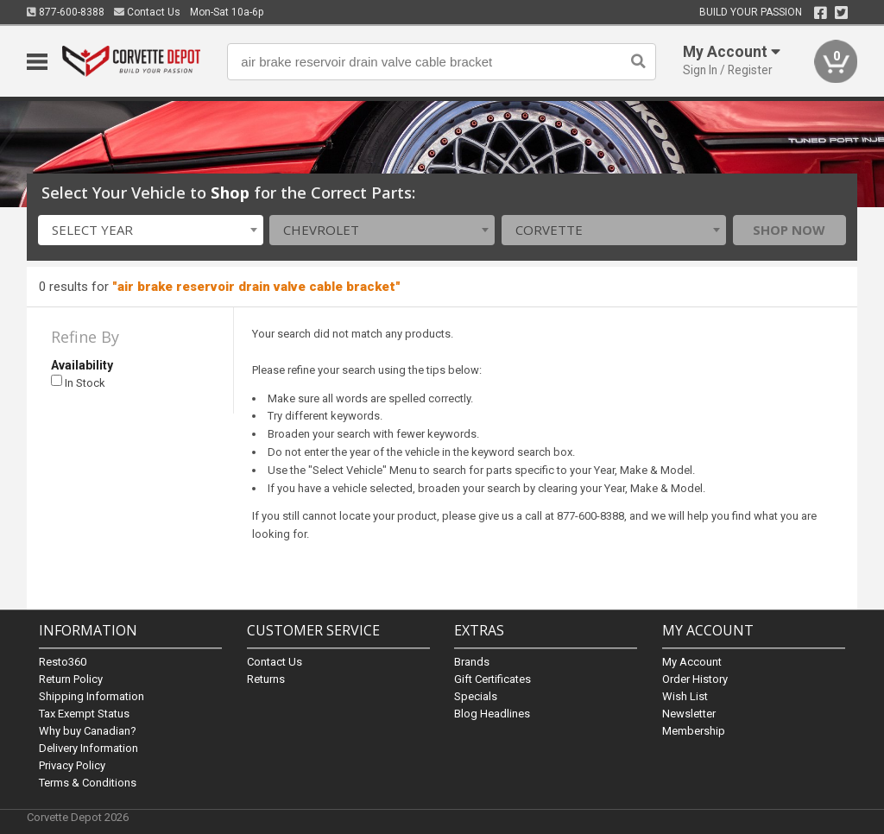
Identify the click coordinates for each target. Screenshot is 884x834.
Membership (693, 730)
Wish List (685, 696)
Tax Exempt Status (84, 713)
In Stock (78, 382)
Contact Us (147, 12)
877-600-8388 (65, 12)
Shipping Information (91, 696)
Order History (695, 679)
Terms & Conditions (87, 782)
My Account (692, 661)
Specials (475, 696)
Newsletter (689, 713)
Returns (266, 679)
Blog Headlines (492, 713)
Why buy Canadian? (87, 730)
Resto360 (62, 661)
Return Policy (71, 679)
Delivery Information (88, 748)
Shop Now (789, 229)
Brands (471, 661)
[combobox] (150, 230)
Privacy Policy (72, 765)
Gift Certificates (492, 679)
